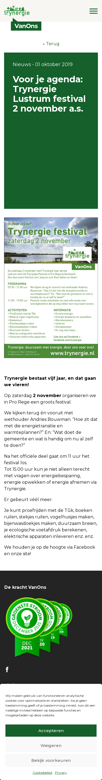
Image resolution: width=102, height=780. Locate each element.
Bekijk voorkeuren (51, 760)
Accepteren (51, 730)
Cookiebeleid (42, 773)
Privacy (61, 773)
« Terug (51, 43)
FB (7, 669)
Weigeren (51, 745)
